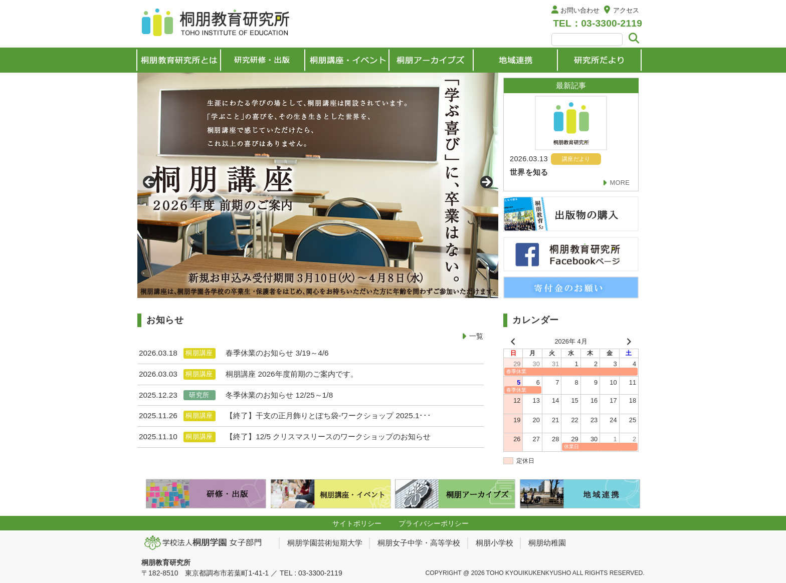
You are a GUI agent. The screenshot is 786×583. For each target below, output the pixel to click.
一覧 (476, 336)
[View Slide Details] (317, 185)
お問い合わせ (580, 10)
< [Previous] (149, 182)
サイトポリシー (356, 523)
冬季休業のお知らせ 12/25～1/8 (279, 395)
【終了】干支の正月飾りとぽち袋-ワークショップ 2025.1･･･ (328, 415)
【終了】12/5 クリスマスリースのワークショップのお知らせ (328, 436)
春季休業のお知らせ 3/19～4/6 (277, 353)
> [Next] (485, 182)
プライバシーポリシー (434, 523)
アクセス (626, 10)
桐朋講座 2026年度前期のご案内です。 (291, 374)
